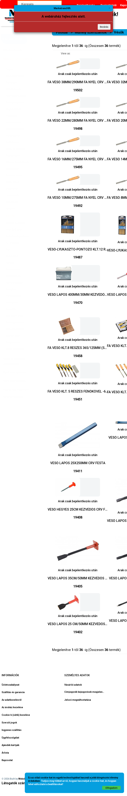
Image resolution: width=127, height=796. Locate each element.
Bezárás (104, 27)
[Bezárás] (109, 8)
